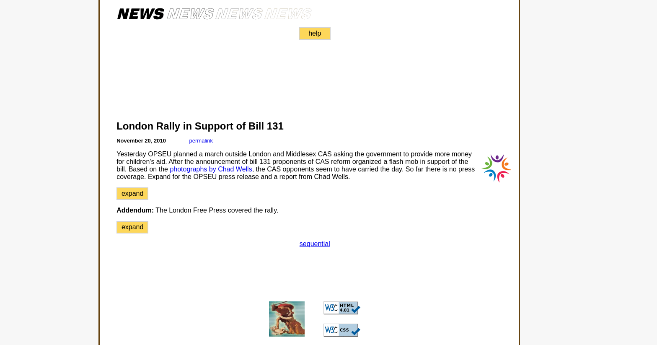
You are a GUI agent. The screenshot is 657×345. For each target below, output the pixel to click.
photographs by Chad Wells (211, 169)
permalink (201, 140)
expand (133, 193)
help (314, 33)
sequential (315, 243)
